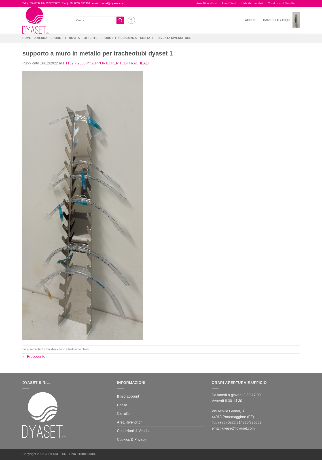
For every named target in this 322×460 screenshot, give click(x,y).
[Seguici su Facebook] (131, 20)
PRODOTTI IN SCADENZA (119, 38)
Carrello (123, 413)
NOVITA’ (74, 38)
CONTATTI (147, 38)
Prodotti (58, 38)
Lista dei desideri (252, 3)
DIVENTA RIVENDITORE (174, 38)
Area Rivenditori (206, 3)
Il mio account (128, 396)
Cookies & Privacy (131, 439)
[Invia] (120, 20)
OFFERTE (90, 38)
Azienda (40, 38)
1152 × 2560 (75, 63)
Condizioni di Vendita (281, 3)
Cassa (122, 405)
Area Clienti (229, 3)
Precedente (33, 356)
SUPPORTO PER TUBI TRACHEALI (119, 63)
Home (26, 38)
